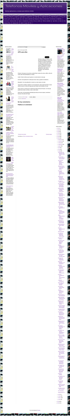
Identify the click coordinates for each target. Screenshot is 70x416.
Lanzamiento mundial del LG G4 (61, 207)
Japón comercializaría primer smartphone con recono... (61, 217)
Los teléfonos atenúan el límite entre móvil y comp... (61, 235)
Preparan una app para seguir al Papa (61, 385)
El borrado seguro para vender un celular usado (61, 348)
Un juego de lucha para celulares (61, 389)
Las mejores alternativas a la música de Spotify (61, 327)
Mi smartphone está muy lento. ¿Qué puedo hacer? (9, 115)
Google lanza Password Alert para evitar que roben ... (61, 318)
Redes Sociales (60, 48)
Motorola (36, 18)
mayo (59, 150)
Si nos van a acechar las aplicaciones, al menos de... (61, 194)
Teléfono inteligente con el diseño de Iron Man (61, 247)
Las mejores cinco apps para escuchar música (61, 378)
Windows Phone (7, 23)
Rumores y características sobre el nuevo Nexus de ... (61, 212)
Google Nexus (30, 16)
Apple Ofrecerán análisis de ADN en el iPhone (61, 298)
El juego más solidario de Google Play (61, 259)
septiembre (60, 144)
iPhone (13, 18)
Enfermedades (54, 14)
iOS (9, 18)
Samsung (6, 20)
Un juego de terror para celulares (61, 310)
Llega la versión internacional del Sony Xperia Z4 (61, 204)
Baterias (41, 14)
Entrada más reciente (22, 134)
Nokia (41, 18)
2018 (58, 133)
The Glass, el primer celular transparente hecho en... (61, 251)
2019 (58, 131)
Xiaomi (21, 23)
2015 (58, 138)
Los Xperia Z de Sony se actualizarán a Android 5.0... (61, 332)
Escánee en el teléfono (60, 238)
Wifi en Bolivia (60, 83)
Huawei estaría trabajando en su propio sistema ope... (61, 190)
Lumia (25, 18)
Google (16, 16)
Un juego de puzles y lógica (61, 182)
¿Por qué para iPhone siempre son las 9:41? (61, 157)
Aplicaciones (21, 14)
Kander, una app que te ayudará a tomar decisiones (61, 336)
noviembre (60, 141)
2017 (58, 134)
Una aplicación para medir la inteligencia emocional (9, 145)
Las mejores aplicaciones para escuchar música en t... (61, 313)
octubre (59, 142)
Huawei (5, 18)
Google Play (36, 16)
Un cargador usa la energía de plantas (61, 366)
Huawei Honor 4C (61, 392)
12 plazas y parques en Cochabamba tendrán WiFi (60, 85)
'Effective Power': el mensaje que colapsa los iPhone (61, 168)
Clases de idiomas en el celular (9, 186)
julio (59, 147)
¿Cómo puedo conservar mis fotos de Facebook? (60, 100)
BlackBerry (47, 14)
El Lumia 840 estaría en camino (60, 381)
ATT (37, 14)
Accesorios (6, 14)
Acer (11, 14)
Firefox (5, 16)
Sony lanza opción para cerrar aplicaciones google (61, 341)
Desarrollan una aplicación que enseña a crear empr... (61, 154)
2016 (58, 136)
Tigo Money (55, 20)
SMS (31, 20)
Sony (35, 20)
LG (22, 18)
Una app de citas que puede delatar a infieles (61, 242)
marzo (59, 396)
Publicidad (59, 18)
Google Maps (22, 16)
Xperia (26, 23)
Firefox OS (11, 16)
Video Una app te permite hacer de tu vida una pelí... (61, 353)
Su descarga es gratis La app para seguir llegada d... (61, 370)
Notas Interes (46, 18)
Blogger (38, 410)
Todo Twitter (59, 112)
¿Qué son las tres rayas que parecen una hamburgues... (61, 199)
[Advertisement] (35, 35)
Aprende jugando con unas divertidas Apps (61, 255)
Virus (65, 20)
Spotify (39, 20)
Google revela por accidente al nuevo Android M (61, 323)
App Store (28, 14)
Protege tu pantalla (60, 374)
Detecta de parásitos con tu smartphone (61, 262)
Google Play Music (54, 16)
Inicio (36, 134)
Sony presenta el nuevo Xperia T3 (61, 225)
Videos (60, 20)
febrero (59, 397)
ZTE (30, 23)
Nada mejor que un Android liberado (61, 283)
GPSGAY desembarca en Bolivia (61, 228)
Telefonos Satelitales (47, 20)
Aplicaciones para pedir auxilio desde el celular (61, 345)
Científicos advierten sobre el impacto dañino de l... (61, 267)
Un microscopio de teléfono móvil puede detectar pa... (61, 362)
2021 (58, 128)
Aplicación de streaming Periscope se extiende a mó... (61, 178)
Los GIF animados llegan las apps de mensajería (61, 306)
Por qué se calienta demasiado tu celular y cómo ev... (61, 172)
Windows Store (15, 23)
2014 (58, 401)
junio (59, 149)
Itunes (18, 18)
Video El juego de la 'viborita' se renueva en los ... (61, 358)
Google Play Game (45, 16)
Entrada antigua (49, 134)
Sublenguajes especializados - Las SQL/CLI (60, 71)
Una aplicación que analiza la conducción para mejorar (61, 185)
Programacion (60, 69)
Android (15, 14)
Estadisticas (61, 14)
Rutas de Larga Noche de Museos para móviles (61, 302)
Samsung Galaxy (13, 20)
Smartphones (25, 20)
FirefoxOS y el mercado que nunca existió (61, 221)
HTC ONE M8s (61, 390)
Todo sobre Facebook (59, 98)
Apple (33, 14)
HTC (65, 16)
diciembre (60, 139)
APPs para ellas (61, 231)
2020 (58, 129)
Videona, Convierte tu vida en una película (60, 292)
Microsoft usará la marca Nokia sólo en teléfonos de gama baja (10, 175)
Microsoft (31, 18)
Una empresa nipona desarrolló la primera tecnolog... (61, 162)
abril (59, 394)
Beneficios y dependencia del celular (12, 84)
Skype (20, 20)
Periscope (53, 18)
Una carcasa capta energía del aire (61, 287)
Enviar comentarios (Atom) (28, 136)
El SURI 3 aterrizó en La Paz (12, 69)
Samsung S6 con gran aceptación (61, 295)
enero (59, 399)
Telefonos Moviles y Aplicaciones (33, 6)
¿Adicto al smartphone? (61, 281)
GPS (61, 16)
